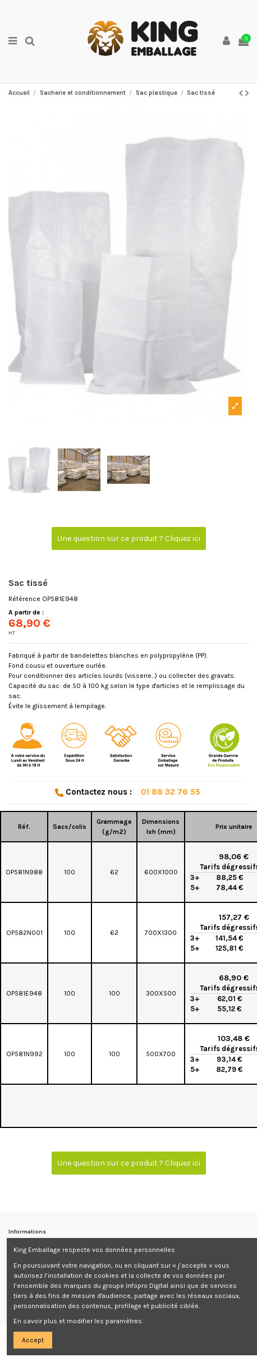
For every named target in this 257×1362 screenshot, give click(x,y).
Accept (33, 1340)
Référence (24, 599)
